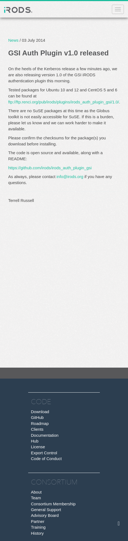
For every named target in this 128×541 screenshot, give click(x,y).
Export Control (44, 452)
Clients (37, 429)
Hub (35, 441)
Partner (37, 521)
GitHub (37, 417)
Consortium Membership (53, 503)
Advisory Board (45, 515)
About (36, 492)
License (38, 446)
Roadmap (40, 423)
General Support (46, 509)
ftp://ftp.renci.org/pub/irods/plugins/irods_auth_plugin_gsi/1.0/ (63, 102)
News (13, 40)
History (37, 533)
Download (40, 411)
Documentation (45, 435)
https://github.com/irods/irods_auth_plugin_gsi (50, 167)
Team (36, 497)
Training (38, 527)
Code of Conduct (46, 458)
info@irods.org (70, 176)
